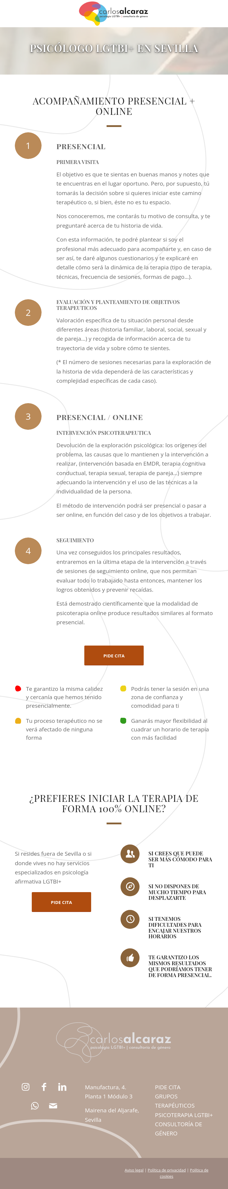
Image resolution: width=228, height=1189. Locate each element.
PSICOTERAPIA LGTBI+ (184, 1115)
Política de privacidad (167, 1170)
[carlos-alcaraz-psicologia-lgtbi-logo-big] (114, 13)
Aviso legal (134, 1170)
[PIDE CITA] (114, 655)
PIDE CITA (167, 1087)
